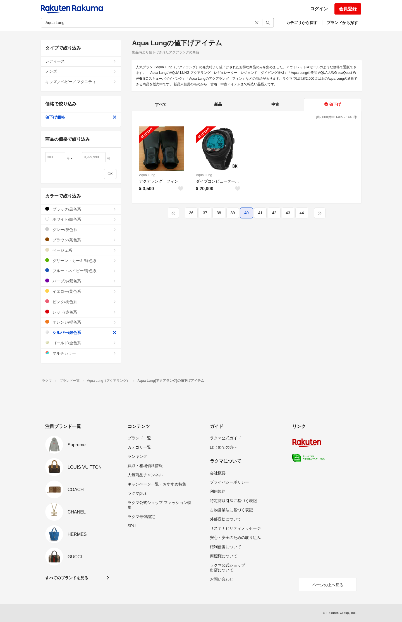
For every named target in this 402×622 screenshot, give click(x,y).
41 (260, 213)
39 (233, 213)
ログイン (319, 8)
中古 (275, 104)
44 (302, 213)
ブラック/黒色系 (80, 209)
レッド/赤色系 (80, 312)
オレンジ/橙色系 (80, 322)
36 (191, 213)
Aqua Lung (147, 175)
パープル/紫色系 (80, 281)
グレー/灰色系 (80, 229)
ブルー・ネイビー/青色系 (80, 270)
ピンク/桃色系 (80, 301)
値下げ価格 (80, 117)
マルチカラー (80, 353)
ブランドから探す (342, 22)
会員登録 (348, 8)
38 (219, 213)
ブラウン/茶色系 (80, 239)
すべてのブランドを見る (66, 578)
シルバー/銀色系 (80, 332)
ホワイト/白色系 (80, 219)
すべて (161, 104)
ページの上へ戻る (327, 585)
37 (205, 213)
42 (274, 213)
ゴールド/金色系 (80, 342)
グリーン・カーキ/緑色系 (80, 260)
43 (288, 213)
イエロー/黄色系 (80, 291)
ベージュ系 (80, 250)
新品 (218, 104)
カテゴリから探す (301, 22)
